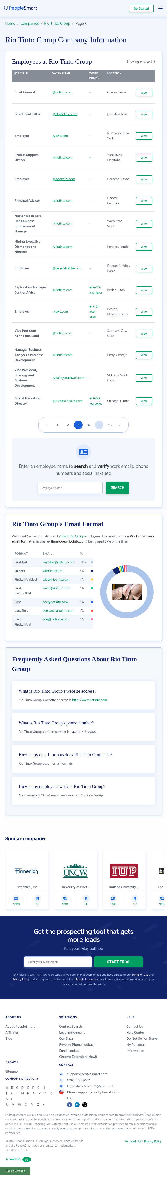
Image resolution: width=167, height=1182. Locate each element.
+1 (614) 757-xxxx (96, 401)
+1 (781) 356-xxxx (95, 312)
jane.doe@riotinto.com (58, 562)
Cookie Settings (15, 1170)
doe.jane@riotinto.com (58, 611)
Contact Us (134, 1027)
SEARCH (117, 487)
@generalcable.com (66, 268)
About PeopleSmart (20, 1027)
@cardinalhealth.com (68, 401)
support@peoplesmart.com (83, 1074)
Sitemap (11, 1072)
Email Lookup (69, 1051)
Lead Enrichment (72, 1033)
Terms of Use (139, 974)
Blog (8, 1039)
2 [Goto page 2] (68, 425)
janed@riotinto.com (56, 588)
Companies (30, 23)
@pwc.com (60, 136)
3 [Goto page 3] (78, 425)
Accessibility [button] (18, 1159)
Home (10, 23)
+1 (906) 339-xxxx (96, 290)
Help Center (135, 1033)
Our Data (66, 1039)
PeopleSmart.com (87, 979)
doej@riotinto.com (56, 619)
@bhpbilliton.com (65, 114)
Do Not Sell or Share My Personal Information (141, 1045)
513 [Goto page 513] (109, 425)
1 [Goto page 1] (57, 425)
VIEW (144, 93)
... (99, 425)
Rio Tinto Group (57, 23)
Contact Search (70, 1027)
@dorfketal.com (64, 179)
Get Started (141, 8)
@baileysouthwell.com (68, 378)
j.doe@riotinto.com (56, 580)
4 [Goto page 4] (89, 425)
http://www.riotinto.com (89, 700)
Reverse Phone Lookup (76, 1045)
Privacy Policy (20, 979)
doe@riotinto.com (55, 602)
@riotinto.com (63, 92)
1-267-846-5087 (74, 1080)
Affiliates (12, 1033)
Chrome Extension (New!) (78, 1057)
